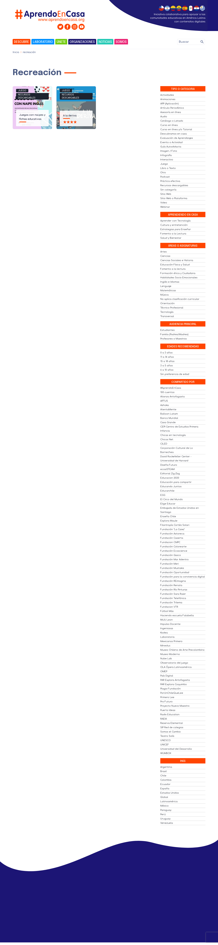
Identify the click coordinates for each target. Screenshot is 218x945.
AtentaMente (168, 409)
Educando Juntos (171, 486)
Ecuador (165, 784)
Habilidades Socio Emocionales (178, 277)
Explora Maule (168, 521)
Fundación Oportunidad (174, 572)
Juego (22, 90)
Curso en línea (169, 125)
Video (163, 203)
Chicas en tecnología (173, 435)
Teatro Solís (167, 736)
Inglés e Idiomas (169, 282)
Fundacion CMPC (170, 542)
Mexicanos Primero (171, 641)
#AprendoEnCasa (170, 388)
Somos (121, 42)
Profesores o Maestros (173, 339)
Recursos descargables (26, 96)
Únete (61, 42)
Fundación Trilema (171, 602)
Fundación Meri (169, 564)
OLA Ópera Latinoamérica (176, 667)
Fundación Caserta (171, 538)
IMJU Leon (166, 620)
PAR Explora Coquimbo (173, 684)
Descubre (21, 42)
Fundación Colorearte (173, 546)
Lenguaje (165, 286)
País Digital (166, 676)
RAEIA (163, 719)
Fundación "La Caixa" (172, 529)
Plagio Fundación (170, 689)
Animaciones (167, 99)
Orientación (167, 303)
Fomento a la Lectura (173, 234)
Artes (163, 252)
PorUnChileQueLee (171, 693)
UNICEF (164, 744)
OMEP (163, 671)
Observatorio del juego (174, 663)
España (164, 788)
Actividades (167, 95)
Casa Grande (168, 422)
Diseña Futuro (168, 465)
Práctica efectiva (170, 181)
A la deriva (70, 115)
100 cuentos (167, 392)
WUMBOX (165, 753)
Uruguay (165, 819)
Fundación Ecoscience (173, 551)
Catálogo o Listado (171, 121)
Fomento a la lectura (173, 269)
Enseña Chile (168, 516)
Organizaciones (82, 42)
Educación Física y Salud (175, 265)
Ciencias (165, 256)
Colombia (165, 780)
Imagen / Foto (168, 151)
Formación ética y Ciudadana (177, 273)
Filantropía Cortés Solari (174, 525)
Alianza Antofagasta (172, 396)
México (164, 806)
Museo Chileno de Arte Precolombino (182, 650)
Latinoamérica (169, 801)
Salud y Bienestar (170, 238)
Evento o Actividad (171, 142)
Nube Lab (166, 658)
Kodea (164, 633)
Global (164, 797)
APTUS (164, 401)
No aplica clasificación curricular (179, 299)
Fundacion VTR (169, 607)
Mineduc (165, 645)
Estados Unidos (169, 793)
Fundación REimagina (173, 581)
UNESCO (165, 740)
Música (164, 295)
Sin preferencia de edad (174, 374)
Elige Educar (168, 504)
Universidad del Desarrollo (176, 749)
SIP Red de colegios (171, 727)
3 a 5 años (166, 365)
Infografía (166, 155)
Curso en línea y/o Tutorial (176, 129)
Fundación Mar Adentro (174, 559)
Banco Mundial (169, 418)
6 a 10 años (166, 370)
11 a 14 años (167, 357)
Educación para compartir (176, 482)
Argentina (166, 767)
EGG (162, 495)
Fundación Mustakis (172, 568)
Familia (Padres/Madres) (174, 334)
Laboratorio (43, 42)
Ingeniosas (166, 628)
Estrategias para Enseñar (175, 229)
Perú (163, 814)
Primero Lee (167, 697)
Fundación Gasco (170, 555)
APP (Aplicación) (169, 103)
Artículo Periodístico (172, 108)
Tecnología (166, 312)
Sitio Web (165, 194)
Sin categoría (168, 190)
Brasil (163, 771)
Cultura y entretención (174, 225)
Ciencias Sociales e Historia (176, 260)
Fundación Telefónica (173, 598)
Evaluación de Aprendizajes (176, 138)
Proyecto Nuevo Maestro (174, 706)
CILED (163, 444)
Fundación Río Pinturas (173, 589)
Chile (163, 775)
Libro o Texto (168, 168)
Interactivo (166, 159)
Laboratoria (167, 637)
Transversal (167, 316)
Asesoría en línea (170, 112)
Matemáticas (168, 290)
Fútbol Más (167, 611)
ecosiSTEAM (167, 469)
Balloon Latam (169, 414)
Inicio (16, 52)
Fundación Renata (171, 585)
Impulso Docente (170, 624)
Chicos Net (166, 439)
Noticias (105, 42)
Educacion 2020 (169, 478)
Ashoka (164, 405)
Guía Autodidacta (170, 147)
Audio (163, 116)
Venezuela (166, 823)
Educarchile (167, 491)
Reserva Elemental (171, 723)
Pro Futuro (166, 701)
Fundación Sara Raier (173, 594)
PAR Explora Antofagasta (175, 680)
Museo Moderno (170, 654)
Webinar (165, 207)
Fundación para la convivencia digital (182, 577)
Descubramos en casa (173, 134)
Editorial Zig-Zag (170, 473)
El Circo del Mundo (171, 499)
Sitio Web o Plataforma (173, 198)
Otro (163, 172)
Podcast (165, 177)
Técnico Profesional (171, 308)
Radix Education (169, 714)
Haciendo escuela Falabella (177, 615)
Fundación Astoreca (172, 534)
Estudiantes (167, 330)
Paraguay (165, 810)
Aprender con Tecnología (175, 221)
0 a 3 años (166, 353)
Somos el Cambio (170, 732)
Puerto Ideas (167, 710)
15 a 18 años (167, 361)
